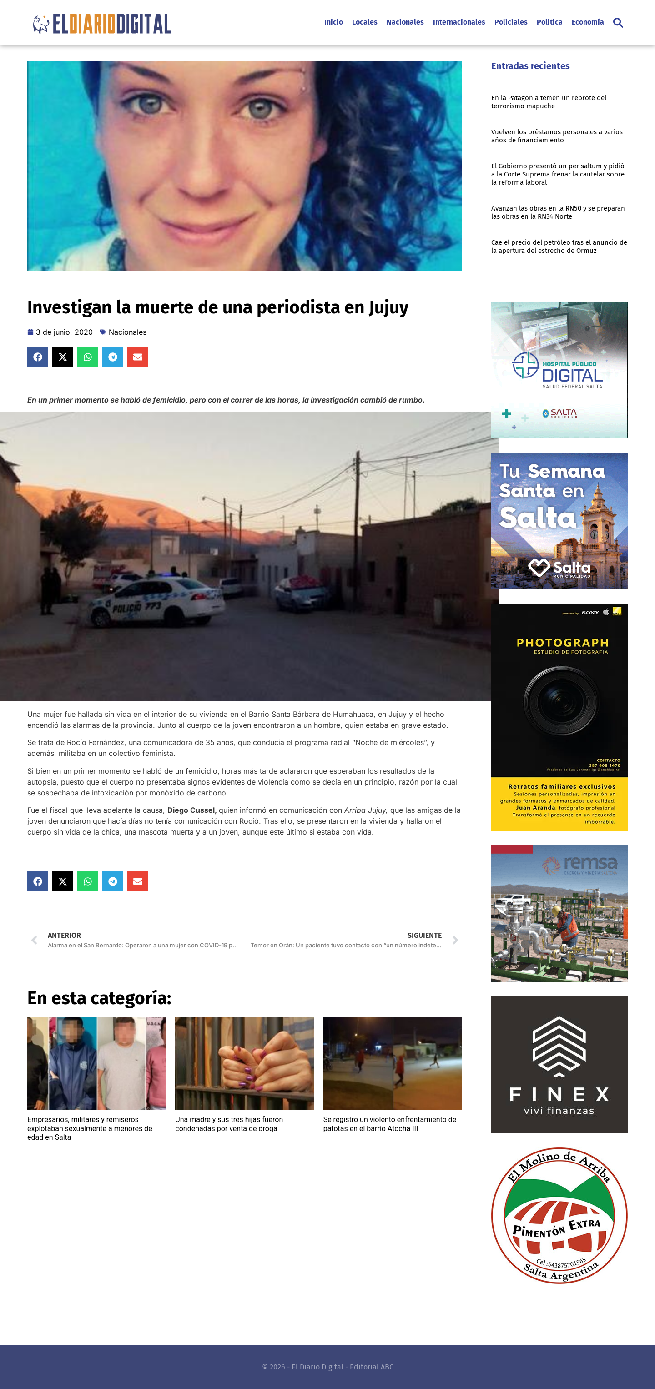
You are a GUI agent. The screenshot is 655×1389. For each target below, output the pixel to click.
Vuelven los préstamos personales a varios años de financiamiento (557, 136)
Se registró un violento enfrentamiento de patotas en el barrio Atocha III (390, 1123)
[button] (618, 22)
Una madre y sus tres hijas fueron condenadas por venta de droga (229, 1123)
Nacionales (127, 332)
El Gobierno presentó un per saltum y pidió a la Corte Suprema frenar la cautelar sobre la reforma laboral (558, 174)
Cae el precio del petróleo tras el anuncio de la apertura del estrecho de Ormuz (559, 246)
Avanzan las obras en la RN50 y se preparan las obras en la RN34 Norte (558, 212)
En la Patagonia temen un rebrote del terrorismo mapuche (548, 102)
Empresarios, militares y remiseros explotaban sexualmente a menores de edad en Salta (89, 1128)
